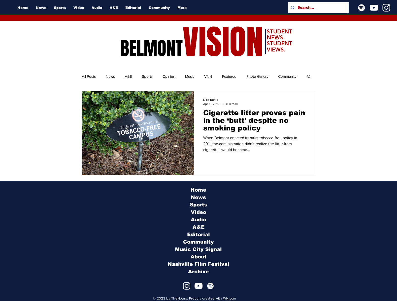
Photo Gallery (257, 76)
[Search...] (318, 7)
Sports (147, 76)
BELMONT (151, 48)
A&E (128, 76)
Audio (198, 219)
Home (198, 190)
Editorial (198, 234)
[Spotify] (361, 7)
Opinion (169, 76)
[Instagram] (386, 7)
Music (189, 76)
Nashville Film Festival (198, 264)
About (198, 256)
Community (287, 76)
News (110, 76)
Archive (198, 271)
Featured (229, 76)
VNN (208, 76)
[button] (308, 76)
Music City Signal (198, 249)
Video (198, 212)
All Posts (89, 76)
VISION (223, 42)
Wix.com (229, 298)
